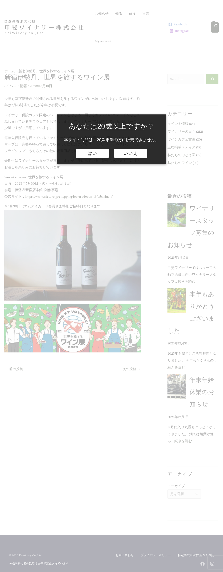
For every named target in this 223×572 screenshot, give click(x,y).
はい (92, 153)
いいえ (130, 153)
